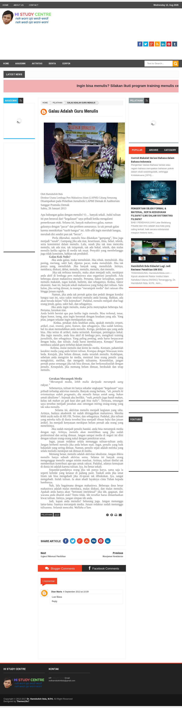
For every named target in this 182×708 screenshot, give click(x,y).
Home (5, 5)
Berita (52, 63)
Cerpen (66, 63)
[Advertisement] (114, 35)
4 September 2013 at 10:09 (75, 591)
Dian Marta (56, 591)
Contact (33, 5)
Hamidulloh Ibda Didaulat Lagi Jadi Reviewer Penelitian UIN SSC (150, 267)
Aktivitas (37, 63)
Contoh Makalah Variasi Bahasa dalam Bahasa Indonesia (152, 159)
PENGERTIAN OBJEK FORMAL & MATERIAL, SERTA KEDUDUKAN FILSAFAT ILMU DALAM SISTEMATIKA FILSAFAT (152, 214)
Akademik (20, 63)
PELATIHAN (57, 103)
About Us (19, 5)
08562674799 (58, 678)
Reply (54, 601)
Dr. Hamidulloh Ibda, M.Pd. (40, 699)
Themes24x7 (23, 701)
